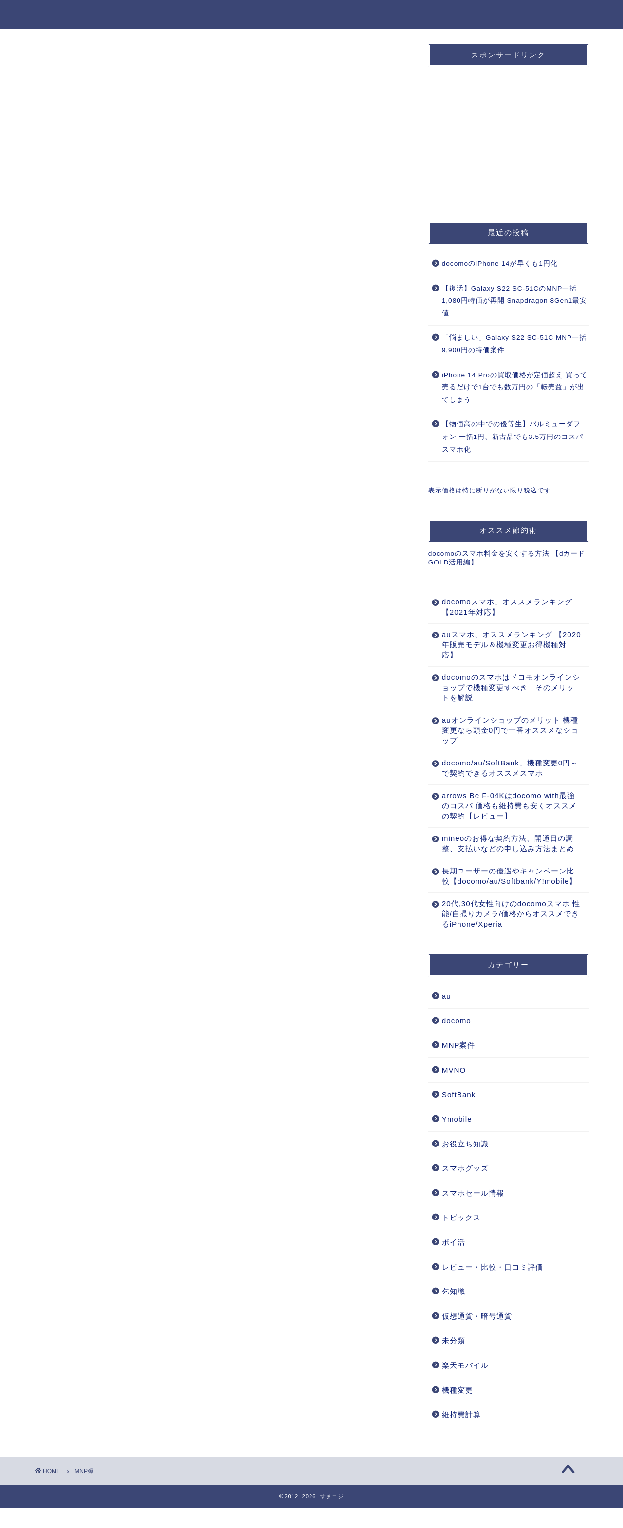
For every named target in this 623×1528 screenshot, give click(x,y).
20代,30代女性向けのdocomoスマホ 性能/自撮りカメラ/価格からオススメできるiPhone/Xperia (506, 934)
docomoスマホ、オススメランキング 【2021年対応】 (503, 607)
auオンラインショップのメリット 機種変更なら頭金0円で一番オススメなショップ (506, 730)
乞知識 (453, 1312)
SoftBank (379, 15)
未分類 (453, 1361)
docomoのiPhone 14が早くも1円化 (500, 263)
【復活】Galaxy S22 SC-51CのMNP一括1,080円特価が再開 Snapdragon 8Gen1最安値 (514, 301)
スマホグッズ (465, 1188)
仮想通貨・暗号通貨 (477, 1336)
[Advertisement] (501, 135)
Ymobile (457, 1139)
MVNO (454, 1090)
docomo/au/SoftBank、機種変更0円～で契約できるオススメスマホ (502, 768)
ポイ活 (453, 1262)
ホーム (232, 15)
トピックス (461, 1238)
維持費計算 (461, 1435)
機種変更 (495, 15)
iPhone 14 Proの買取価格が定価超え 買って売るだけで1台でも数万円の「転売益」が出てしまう (514, 387)
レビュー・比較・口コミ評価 (492, 1287)
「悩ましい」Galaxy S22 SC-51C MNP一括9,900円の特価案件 (514, 344)
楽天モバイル (465, 1386)
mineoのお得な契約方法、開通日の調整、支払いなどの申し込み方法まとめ (504, 848)
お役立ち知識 (558, 15)
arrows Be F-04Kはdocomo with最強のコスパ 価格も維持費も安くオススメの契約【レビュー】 (505, 805)
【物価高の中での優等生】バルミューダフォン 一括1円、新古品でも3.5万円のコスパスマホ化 (512, 436)
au (331, 15)
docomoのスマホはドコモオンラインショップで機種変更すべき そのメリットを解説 (504, 687)
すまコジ (54, 13)
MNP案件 (438, 15)
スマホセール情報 (473, 1213)
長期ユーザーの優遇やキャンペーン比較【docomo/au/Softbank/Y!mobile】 (505, 891)
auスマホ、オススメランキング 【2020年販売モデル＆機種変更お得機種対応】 (505, 644)
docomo (285, 15)
